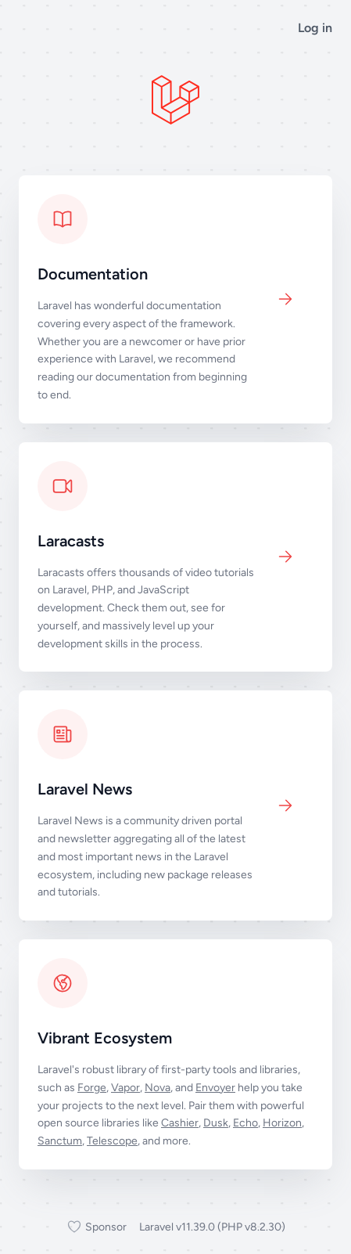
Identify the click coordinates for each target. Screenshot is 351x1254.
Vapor (125, 1087)
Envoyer (215, 1087)
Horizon (282, 1123)
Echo (245, 1123)
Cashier (180, 1123)
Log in (315, 27)
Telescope (112, 1141)
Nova (157, 1087)
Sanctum (60, 1141)
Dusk (215, 1123)
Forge (91, 1087)
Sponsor (96, 1227)
